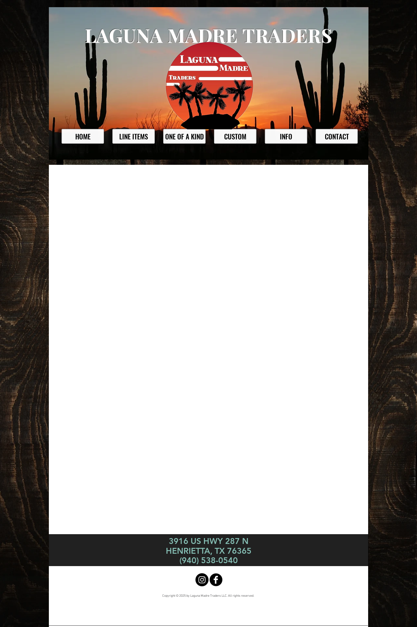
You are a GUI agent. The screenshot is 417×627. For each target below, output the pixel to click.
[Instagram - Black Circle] (201, 579)
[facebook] (216, 579)
